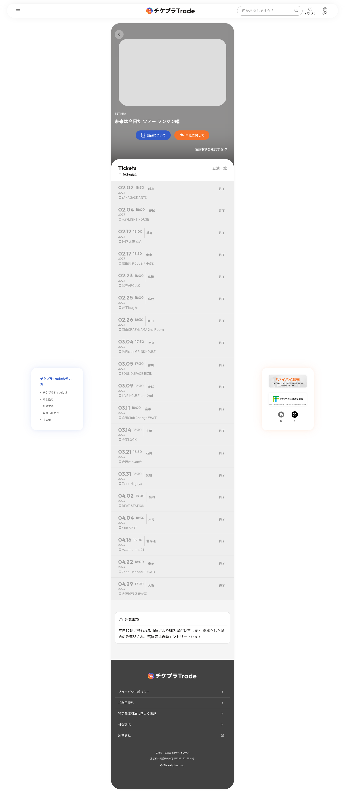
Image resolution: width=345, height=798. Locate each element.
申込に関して (191, 135)
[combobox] (265, 10)
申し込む (48, 399)
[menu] (18, 10)
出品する (48, 406)
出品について (153, 135)
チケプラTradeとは (55, 392)
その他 (47, 419)
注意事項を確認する (211, 149)
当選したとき (51, 413)
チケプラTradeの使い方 (56, 381)
